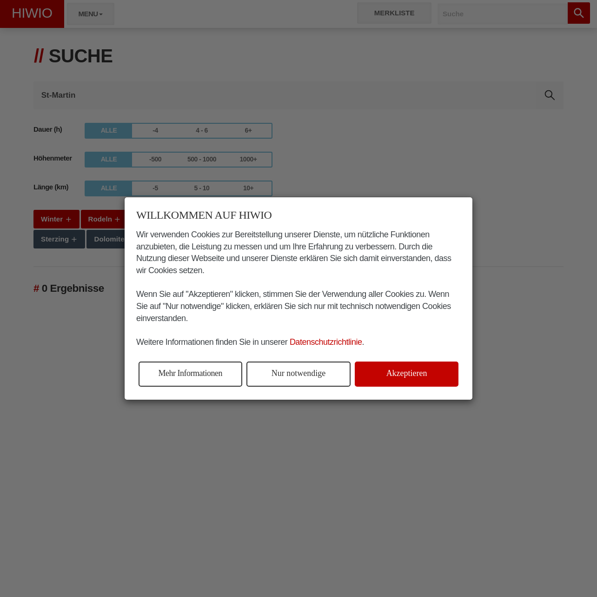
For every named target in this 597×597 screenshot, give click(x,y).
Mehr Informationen (190, 373)
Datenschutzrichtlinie (326, 342)
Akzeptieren (406, 373)
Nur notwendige (298, 373)
